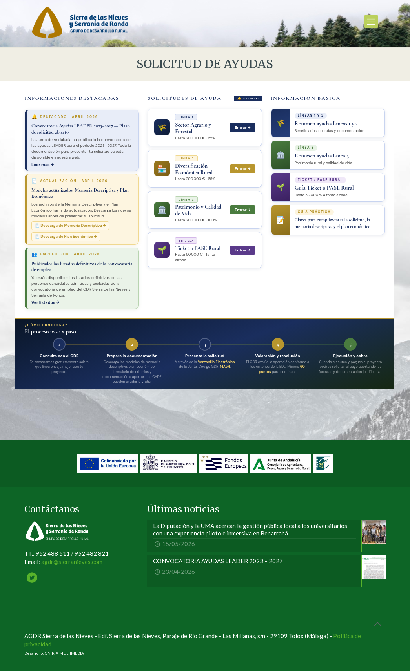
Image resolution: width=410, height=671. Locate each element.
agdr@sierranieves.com (71, 561)
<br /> (204, 257)
